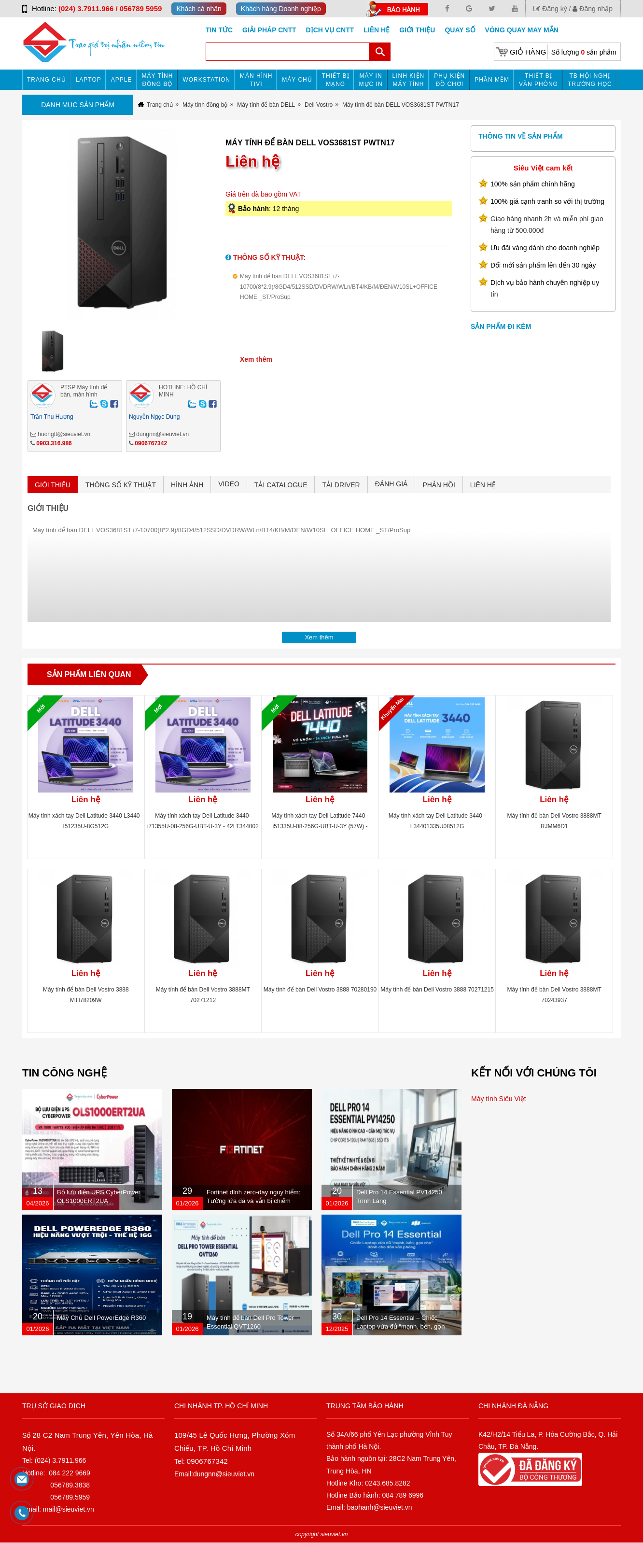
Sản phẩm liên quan (89, 674)
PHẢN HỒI (438, 485)
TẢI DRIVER (341, 485)
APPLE (121, 79)
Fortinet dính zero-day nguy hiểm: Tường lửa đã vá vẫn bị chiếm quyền (253, 1201)
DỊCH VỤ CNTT (330, 30)
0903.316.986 (53, 443)
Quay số (460, 30)
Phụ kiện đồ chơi (449, 79)
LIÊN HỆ (483, 485)
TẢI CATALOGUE (281, 485)
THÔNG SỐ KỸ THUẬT (120, 485)
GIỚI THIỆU (52, 485)
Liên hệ (376, 30)
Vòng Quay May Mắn (522, 30)
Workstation (206, 79)
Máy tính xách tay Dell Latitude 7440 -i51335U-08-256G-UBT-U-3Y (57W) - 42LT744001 (319, 826)
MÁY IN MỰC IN (371, 79)
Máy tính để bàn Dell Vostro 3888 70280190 (320, 989)
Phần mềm (492, 79)
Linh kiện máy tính (408, 79)
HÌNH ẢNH (187, 485)
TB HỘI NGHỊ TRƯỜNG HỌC (590, 79)
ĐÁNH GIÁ (391, 484)
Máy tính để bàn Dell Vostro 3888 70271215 (437, 989)
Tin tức (219, 30)
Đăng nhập (593, 9)
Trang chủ (46, 79)
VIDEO (228, 484)
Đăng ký (550, 9)
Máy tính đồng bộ (157, 79)
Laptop (88, 79)
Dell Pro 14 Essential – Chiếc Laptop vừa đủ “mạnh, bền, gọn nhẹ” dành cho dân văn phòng (400, 1326)
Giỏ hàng (528, 52)
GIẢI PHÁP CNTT (269, 30)
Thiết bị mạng (335, 79)
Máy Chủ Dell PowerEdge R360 (101, 1317)
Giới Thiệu (417, 30)
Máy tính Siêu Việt (498, 1099)
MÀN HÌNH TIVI (256, 79)
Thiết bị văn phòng (538, 79)
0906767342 (151, 443)
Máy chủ (297, 79)
